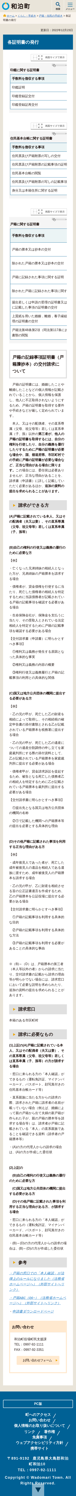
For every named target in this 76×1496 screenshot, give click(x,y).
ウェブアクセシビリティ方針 (39, 1443)
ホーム (11, 15)
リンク (29, 1432)
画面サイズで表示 (55, 57)
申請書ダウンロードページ (33, 1311)
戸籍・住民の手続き (51, 15)
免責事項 (39, 1437)
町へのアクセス (38, 1414)
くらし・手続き (27, 15)
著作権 (49, 1432)
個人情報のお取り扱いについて (39, 1425)
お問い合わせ (39, 1420)
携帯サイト (39, 1448)
